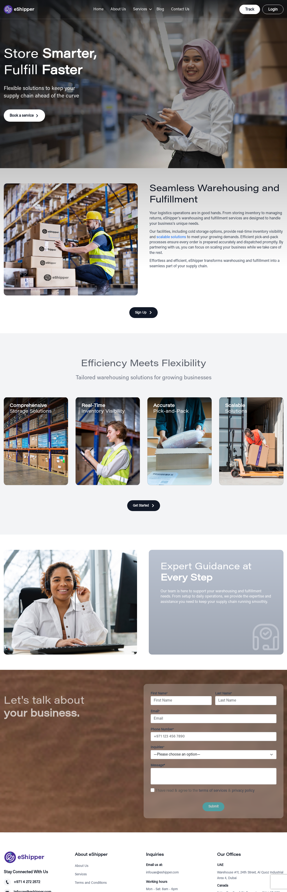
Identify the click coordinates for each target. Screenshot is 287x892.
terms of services (213, 791)
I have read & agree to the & (205, 791)
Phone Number (162, 729)
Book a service (22, 116)
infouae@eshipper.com (162, 872)
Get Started (141, 506)
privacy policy (243, 791)
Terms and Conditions (91, 883)
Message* (158, 765)
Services (140, 9)
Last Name (223, 693)
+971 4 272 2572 (27, 882)
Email (155, 711)
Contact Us (180, 9)
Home (98, 9)
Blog (160, 9)
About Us (118, 9)
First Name (159, 693)
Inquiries (158, 747)
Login (273, 10)
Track (249, 10)
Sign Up (140, 312)
